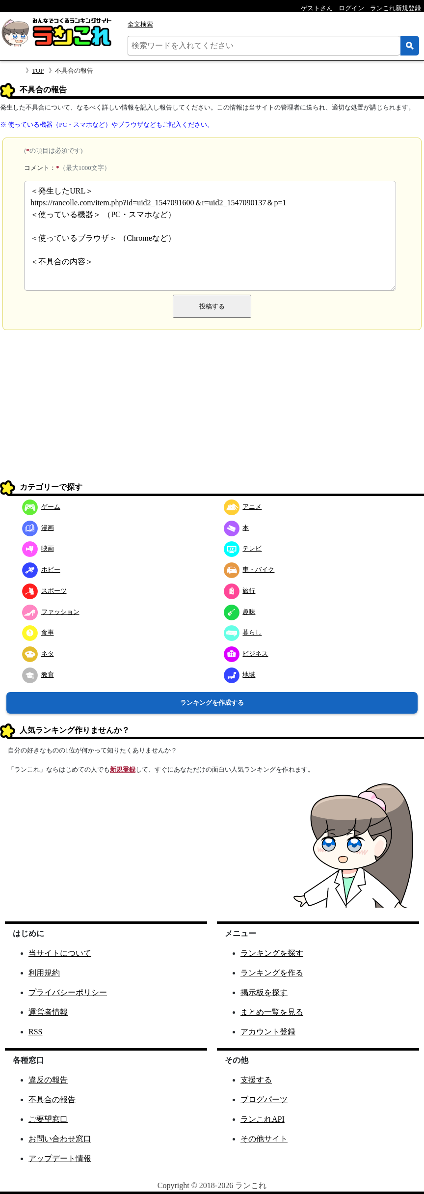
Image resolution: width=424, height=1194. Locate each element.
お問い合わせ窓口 (59, 1139)
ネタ (38, 653)
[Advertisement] (212, 408)
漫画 (38, 527)
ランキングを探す (271, 953)
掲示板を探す (264, 992)
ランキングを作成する (212, 702)
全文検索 (140, 24)
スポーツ (44, 590)
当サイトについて (59, 953)
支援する (256, 1080)
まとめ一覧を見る (271, 1012)
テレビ (243, 548)
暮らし (243, 632)
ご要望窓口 (48, 1119)
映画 (38, 548)
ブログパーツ (264, 1099)
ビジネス (246, 653)
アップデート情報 (59, 1158)
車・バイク (249, 569)
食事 (38, 632)
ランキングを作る (271, 973)
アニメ (243, 506)
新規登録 (122, 769)
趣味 (240, 611)
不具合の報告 (52, 1099)
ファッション (51, 611)
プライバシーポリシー (67, 992)
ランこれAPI (262, 1119)
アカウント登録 (267, 1031)
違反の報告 (48, 1080)
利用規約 (44, 973)
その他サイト (264, 1139)
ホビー (41, 569)
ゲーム (41, 506)
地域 (240, 674)
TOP (38, 70)
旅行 (240, 590)
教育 (38, 674)
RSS (35, 1031)
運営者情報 (48, 1012)
